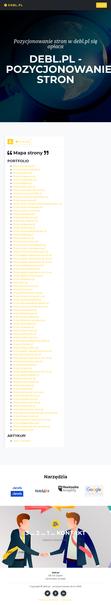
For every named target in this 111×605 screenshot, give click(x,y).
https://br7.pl (20, 282)
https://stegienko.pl (24, 405)
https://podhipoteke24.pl (27, 299)
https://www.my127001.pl (27, 193)
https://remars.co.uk (24, 176)
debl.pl (13, 5)
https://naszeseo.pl (23, 326)
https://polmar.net (23, 429)
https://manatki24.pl (25, 364)
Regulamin (67, 600)
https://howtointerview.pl (28, 292)
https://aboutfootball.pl (26, 374)
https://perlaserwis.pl (25, 217)
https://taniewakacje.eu (26, 268)
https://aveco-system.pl (26, 210)
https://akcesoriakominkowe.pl (31, 303)
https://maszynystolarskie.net (30, 306)
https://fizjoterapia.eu (25, 313)
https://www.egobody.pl (26, 169)
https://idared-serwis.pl (26, 395)
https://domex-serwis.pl (26, 402)
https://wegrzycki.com (26, 347)
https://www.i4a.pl (23, 165)
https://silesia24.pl (23, 385)
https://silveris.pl (23, 289)
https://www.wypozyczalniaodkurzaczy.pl (37, 203)
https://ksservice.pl (24, 186)
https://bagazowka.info (26, 422)
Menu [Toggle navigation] (101, 5)
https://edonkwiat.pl (24, 309)
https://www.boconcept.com (29, 296)
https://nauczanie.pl (24, 200)
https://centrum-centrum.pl (29, 189)
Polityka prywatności (48, 600)
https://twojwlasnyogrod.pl (28, 265)
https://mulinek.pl (23, 237)
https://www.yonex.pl (25, 241)
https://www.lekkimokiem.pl (30, 231)
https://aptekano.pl (24, 279)
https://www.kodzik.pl (26, 381)
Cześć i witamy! (22, 440)
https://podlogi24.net (25, 333)
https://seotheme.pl (24, 227)
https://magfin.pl (22, 368)
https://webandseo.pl (25, 179)
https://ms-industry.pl (25, 220)
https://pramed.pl (23, 388)
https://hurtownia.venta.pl (28, 409)
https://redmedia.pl (24, 224)
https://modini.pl (22, 172)
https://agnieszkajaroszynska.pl (31, 340)
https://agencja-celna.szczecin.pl (31, 419)
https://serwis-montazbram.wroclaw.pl (35, 412)
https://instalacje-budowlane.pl (31, 196)
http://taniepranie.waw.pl (27, 361)
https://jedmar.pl (22, 183)
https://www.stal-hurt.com (28, 392)
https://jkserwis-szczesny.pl (29, 320)
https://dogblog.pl (23, 234)
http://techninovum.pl (26, 285)
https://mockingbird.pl (26, 316)
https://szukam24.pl (24, 323)
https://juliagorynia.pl (25, 398)
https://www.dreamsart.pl (28, 207)
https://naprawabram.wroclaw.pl (31, 426)
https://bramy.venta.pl (25, 416)
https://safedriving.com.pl (28, 275)
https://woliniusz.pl (24, 378)
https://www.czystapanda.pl (29, 248)
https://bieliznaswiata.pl (27, 354)
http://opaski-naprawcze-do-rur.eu (32, 255)
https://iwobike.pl (23, 344)
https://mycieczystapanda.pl (29, 244)
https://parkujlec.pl (24, 213)
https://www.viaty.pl (25, 330)
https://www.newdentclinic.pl (30, 251)
